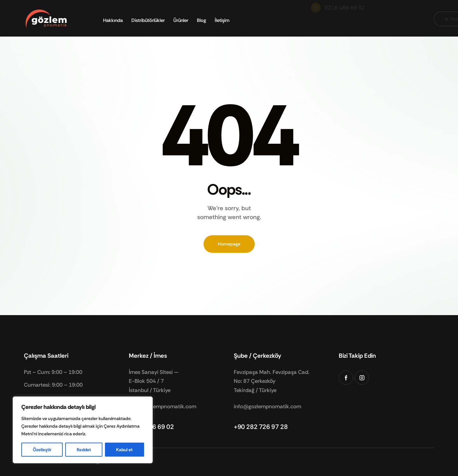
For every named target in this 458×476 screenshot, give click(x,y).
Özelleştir (42, 449)
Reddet (84, 449)
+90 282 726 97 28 (261, 427)
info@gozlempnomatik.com (162, 406)
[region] (83, 430)
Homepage (229, 244)
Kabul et (124, 449)
